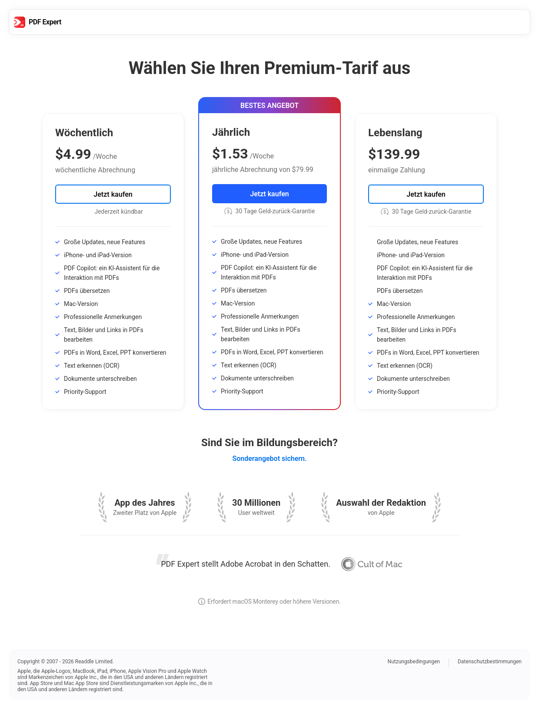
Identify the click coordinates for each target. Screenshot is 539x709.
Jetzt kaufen (112, 194)
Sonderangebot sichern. (269, 458)
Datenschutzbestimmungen (490, 662)
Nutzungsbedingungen (414, 662)
